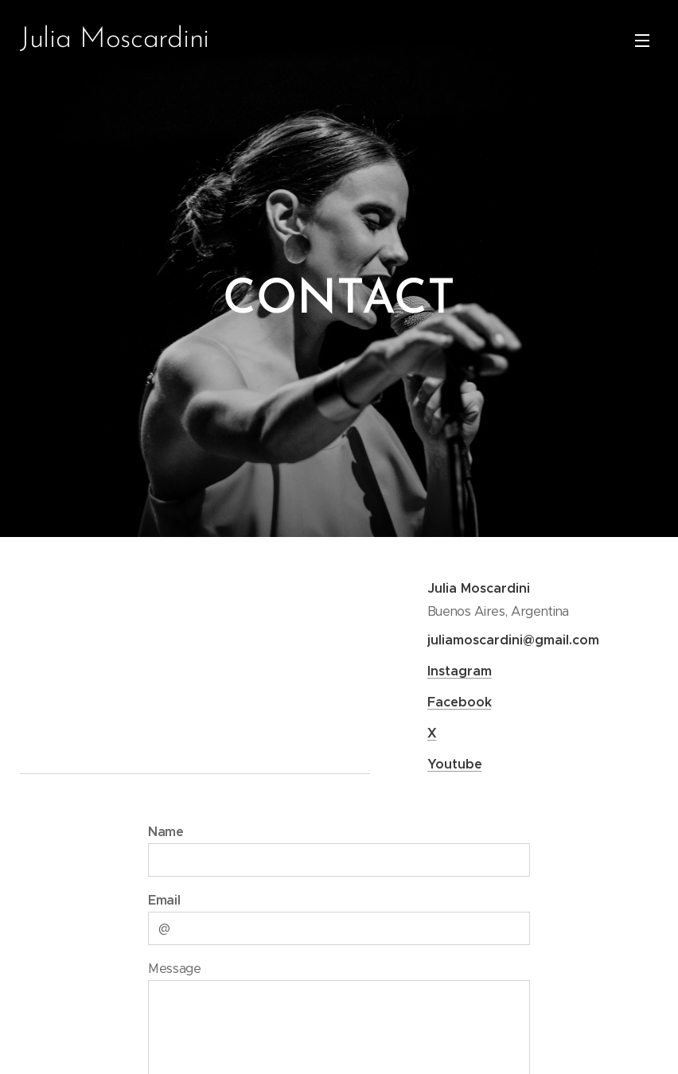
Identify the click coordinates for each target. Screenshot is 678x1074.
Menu (642, 40)
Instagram (459, 671)
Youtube (454, 764)
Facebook (459, 702)
